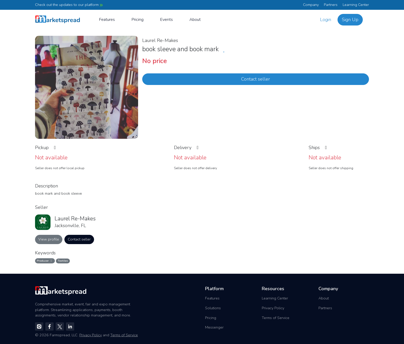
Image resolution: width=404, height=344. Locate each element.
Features (107, 19)
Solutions (213, 308)
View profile (48, 239)
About (195, 19)
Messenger (214, 327)
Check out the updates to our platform (69, 4)
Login (325, 19)
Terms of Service (275, 317)
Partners (331, 4)
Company (311, 4)
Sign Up (350, 19)
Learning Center (356, 4)
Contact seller (255, 79)
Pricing (137, 19)
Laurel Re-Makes (160, 40)
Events (166, 19)
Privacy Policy (273, 308)
